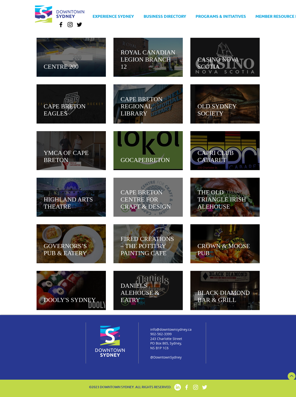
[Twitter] (79, 24)
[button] (165, 14)
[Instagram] (70, 24)
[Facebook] (60, 24)
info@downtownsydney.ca (171, 329)
